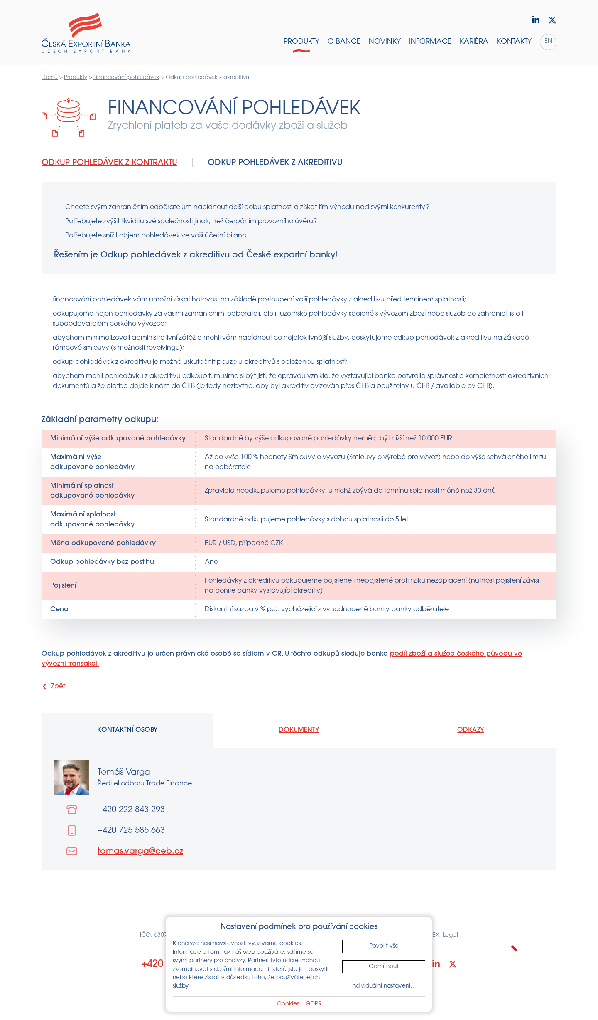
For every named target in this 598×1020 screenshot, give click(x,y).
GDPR (313, 1004)
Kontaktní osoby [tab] (127, 730)
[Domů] (86, 33)
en (548, 41)
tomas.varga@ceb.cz (140, 851)
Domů (50, 77)
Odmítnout (384, 966)
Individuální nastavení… (383, 986)
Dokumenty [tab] (299, 730)
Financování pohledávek (126, 77)
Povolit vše (384, 946)
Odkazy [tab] (470, 730)
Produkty (75, 77)
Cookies (288, 1004)
